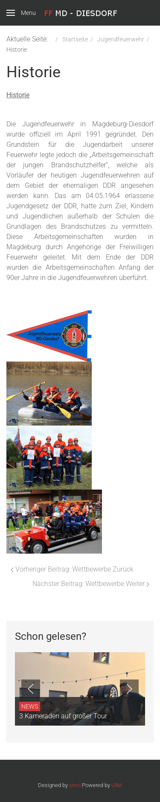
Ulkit (116, 785)
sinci (75, 785)
